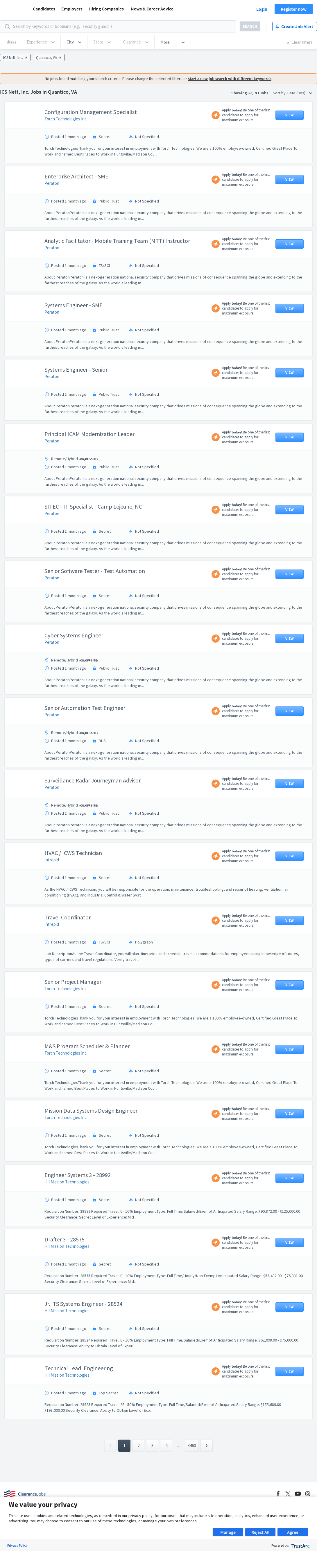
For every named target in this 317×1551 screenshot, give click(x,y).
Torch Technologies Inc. (65, 119)
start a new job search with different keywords (229, 78)
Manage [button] (228, 1532)
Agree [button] (292, 1532)
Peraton (51, 183)
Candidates (44, 9)
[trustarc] (300, 1545)
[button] (74, 42)
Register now (294, 9)
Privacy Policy (17, 1545)
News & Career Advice (152, 9)
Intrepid (51, 860)
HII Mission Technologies (66, 1182)
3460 (192, 1445)
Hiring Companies (106, 9)
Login (261, 9)
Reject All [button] (260, 1532)
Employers (72, 9)
